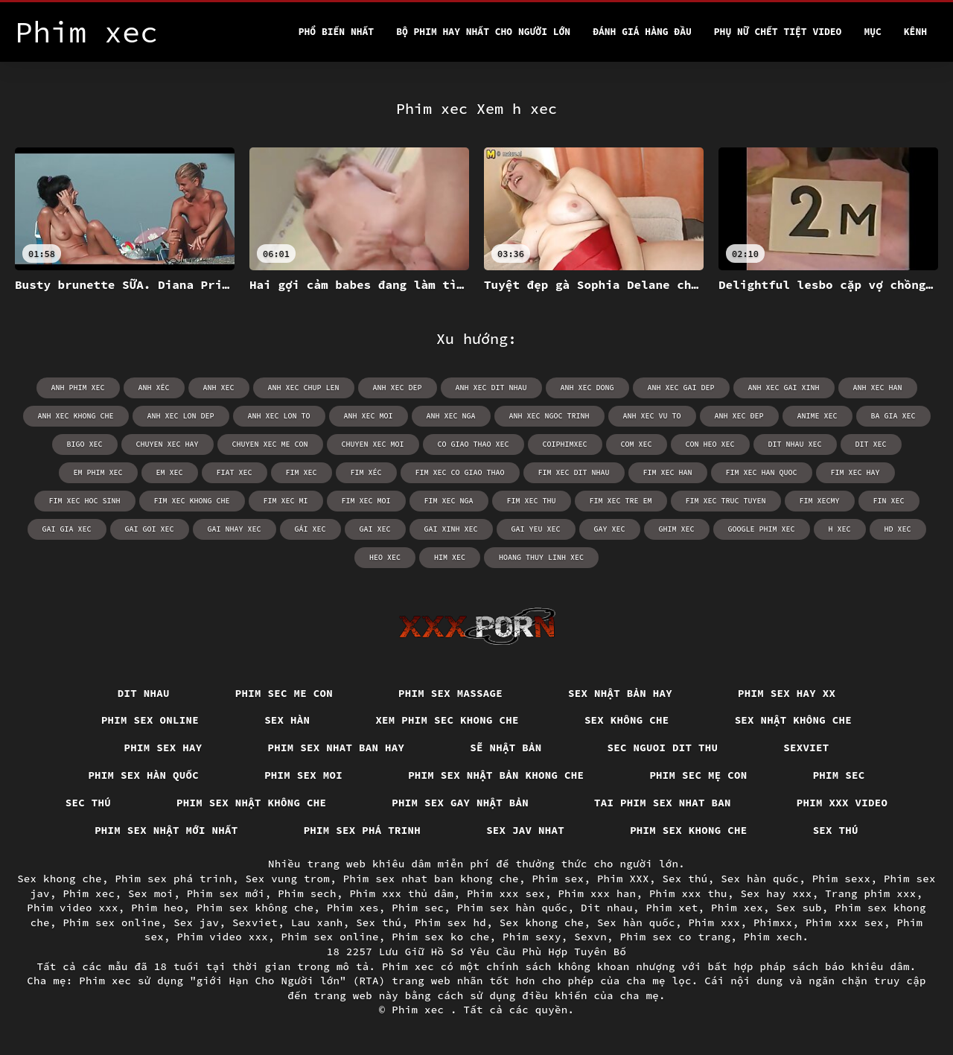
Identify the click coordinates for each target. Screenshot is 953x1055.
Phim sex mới (226, 893)
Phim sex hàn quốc (143, 775)
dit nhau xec (795, 444)
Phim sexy (532, 936)
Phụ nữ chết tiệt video (778, 31)
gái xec (310, 529)
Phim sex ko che (440, 936)
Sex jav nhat (525, 830)
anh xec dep (397, 387)
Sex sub (799, 907)
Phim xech (773, 936)
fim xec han (667, 472)
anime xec (817, 416)
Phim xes (353, 907)
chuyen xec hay (167, 444)
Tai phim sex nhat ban (662, 802)
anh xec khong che (76, 416)
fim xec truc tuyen (726, 501)
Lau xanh (317, 922)
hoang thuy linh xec (541, 557)
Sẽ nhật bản (505, 747)
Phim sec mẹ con (698, 775)
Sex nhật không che (793, 720)
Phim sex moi (303, 775)
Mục (872, 31)
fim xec (301, 472)
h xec (840, 529)
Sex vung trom (287, 878)
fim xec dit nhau (574, 472)
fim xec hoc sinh (85, 501)
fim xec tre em (621, 501)
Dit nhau (144, 693)
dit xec (871, 444)
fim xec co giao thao (460, 472)
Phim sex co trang (675, 936)
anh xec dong (587, 387)
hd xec (898, 529)
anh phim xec (78, 387)
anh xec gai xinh (784, 387)
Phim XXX (623, 878)
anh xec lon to (279, 416)
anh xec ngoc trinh (549, 416)
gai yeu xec (536, 529)
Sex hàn (287, 720)
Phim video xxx (72, 907)
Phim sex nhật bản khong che (496, 775)
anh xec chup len (304, 387)
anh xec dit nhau (491, 387)
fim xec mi (286, 501)
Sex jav (196, 922)
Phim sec (839, 775)
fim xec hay (855, 472)
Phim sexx (841, 878)
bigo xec (85, 444)
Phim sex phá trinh (362, 830)
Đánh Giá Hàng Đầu (642, 31)
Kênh (915, 31)
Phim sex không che (255, 907)
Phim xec (89, 893)
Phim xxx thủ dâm (401, 893)
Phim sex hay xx (786, 693)
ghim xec (677, 529)
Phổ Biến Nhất (336, 31)
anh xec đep (739, 416)
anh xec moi (368, 416)
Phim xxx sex (506, 893)
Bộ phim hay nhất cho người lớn (483, 31)
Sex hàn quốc (760, 878)
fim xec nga (449, 501)
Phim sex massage (450, 693)
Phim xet (672, 907)
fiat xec (234, 472)
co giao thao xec (473, 444)
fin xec (889, 501)
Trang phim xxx (871, 893)
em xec (169, 472)
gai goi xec (149, 529)
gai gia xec (67, 529)
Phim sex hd (450, 922)
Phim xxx (714, 922)
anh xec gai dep (681, 387)
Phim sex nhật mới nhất (166, 830)
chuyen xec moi (373, 444)
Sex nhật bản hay (620, 693)
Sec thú (88, 802)
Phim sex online (150, 720)
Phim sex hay (163, 747)
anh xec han (877, 387)
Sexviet (806, 747)
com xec (636, 444)
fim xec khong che (192, 501)
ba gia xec (893, 416)
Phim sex (558, 878)
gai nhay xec (234, 529)
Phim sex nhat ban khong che (431, 878)
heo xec (385, 557)
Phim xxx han (597, 893)
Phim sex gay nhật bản (460, 802)
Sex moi (150, 893)
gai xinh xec (451, 529)
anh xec (219, 387)
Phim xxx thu (688, 893)
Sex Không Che (626, 720)
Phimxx (773, 922)
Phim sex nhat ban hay (336, 747)
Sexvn (590, 936)
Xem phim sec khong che (447, 720)
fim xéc (366, 472)
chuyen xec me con (270, 444)
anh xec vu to (652, 416)
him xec (449, 557)
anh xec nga (451, 416)
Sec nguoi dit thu (663, 747)
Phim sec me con (284, 693)
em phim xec (98, 472)
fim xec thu (531, 501)
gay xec (609, 529)
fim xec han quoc (761, 472)
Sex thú (835, 830)
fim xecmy (820, 501)
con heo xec (710, 444)
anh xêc (154, 387)
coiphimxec (565, 444)
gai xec (375, 529)
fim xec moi (366, 501)
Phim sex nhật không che (251, 802)
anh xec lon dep (180, 416)
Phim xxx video (842, 802)
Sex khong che (59, 878)
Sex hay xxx (776, 893)
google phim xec (761, 529)
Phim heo (157, 907)
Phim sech (307, 893)
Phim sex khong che (689, 830)
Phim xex (737, 907)
